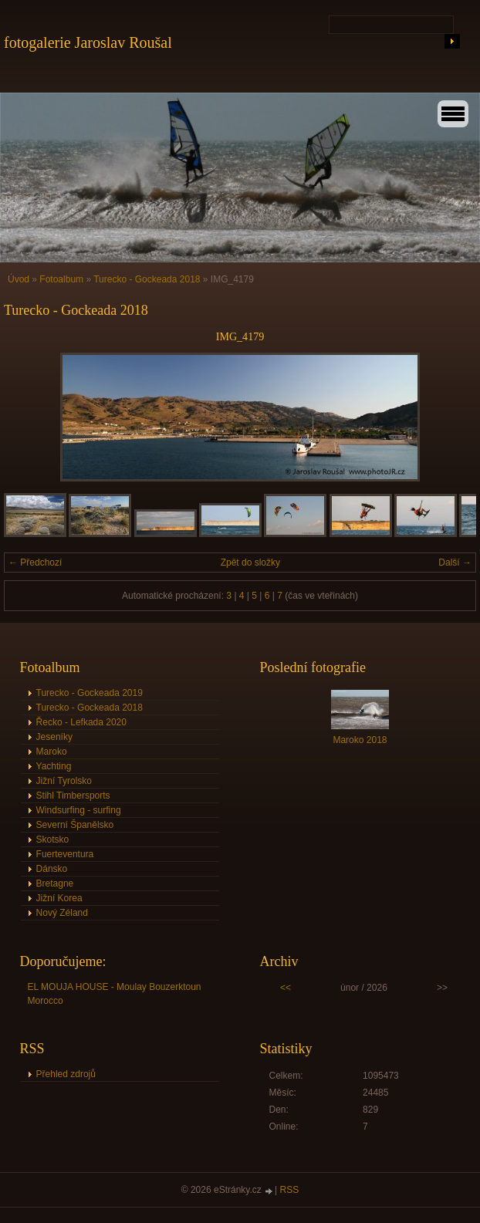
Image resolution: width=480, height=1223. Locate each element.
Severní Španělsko (75, 824)
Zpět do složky (250, 562)
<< (285, 987)
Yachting (54, 766)
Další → (455, 562)
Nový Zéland (62, 912)
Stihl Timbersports (73, 795)
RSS (289, 1189)
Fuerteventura (65, 854)
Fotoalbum (61, 279)
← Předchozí (35, 562)
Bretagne (55, 883)
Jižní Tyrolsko (64, 780)
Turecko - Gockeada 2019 (89, 693)
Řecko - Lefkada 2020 (81, 722)
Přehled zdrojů (66, 1074)
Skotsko (52, 839)
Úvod (18, 279)
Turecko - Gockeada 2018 (146, 279)
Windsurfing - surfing (78, 810)
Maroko (51, 751)
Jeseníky (54, 736)
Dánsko (52, 868)
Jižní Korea (59, 898)
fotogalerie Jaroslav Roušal (88, 42)
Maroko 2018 (360, 740)
